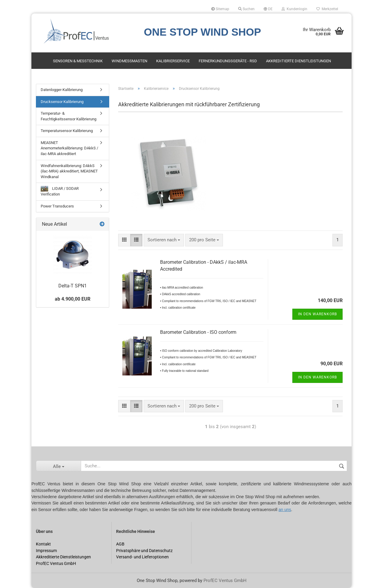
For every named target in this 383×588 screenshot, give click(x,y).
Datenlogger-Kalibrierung (62, 89)
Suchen (246, 9)
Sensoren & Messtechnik (78, 61)
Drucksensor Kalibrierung (62, 101)
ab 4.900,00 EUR (72, 299)
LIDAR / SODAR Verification (60, 191)
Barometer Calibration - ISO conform (198, 332)
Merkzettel (327, 9)
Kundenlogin (294, 9)
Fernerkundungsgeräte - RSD (228, 61)
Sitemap (220, 9)
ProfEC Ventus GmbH (225, 580)
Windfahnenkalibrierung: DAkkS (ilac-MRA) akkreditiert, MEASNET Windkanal (69, 171)
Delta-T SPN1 (72, 286)
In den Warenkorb (317, 314)
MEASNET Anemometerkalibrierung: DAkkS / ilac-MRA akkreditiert (69, 148)
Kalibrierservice (173, 61)
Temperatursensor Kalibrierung (67, 130)
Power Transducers (57, 206)
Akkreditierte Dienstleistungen (298, 61)
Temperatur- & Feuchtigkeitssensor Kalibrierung (68, 116)
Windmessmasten (129, 61)
